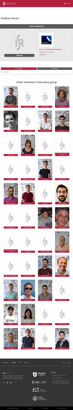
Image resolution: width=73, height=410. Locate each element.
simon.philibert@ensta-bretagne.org (52, 49)
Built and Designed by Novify (12, 408)
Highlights (13, 362)
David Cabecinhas (49, 52)
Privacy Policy (5, 362)
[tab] (19, 68)
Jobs (20, 362)
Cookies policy (45, 408)
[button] (64, 3)
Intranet (26, 362)
